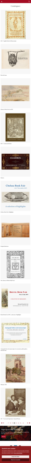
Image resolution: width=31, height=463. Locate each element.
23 (20, 423)
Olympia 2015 (4, 384)
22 (18, 423)
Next (27, 423)
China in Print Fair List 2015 (7, 109)
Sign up (3, 436)
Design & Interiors (4, 246)
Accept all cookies (15, 456)
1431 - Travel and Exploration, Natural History (10, 418)
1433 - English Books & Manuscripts (8, 41)
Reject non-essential (15, 459)
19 (12, 423)
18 (10, 423)
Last (29, 423)
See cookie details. (18, 453)
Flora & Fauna (4, 75)
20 (14, 423)
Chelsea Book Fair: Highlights (7, 212)
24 (23, 423)
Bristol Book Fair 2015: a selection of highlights (11, 314)
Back (3, 423)
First (2, 423)
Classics (2, 177)
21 (16, 423)
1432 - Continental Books (6, 143)
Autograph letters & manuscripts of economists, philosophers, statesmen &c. (14, 349)
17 (8, 423)
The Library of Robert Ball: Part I (8, 280)
